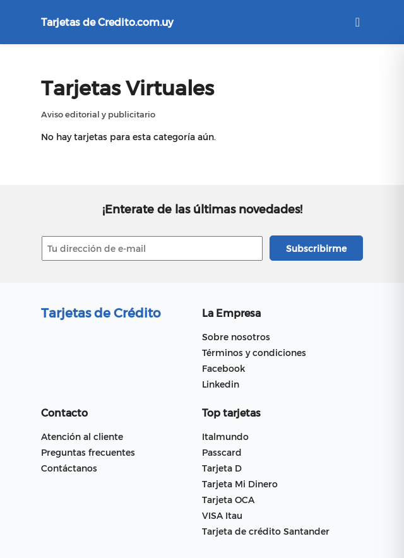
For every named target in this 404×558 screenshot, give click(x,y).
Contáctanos (69, 468)
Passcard (222, 452)
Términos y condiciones (254, 352)
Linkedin (220, 384)
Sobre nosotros (236, 336)
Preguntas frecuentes (88, 452)
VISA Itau (222, 515)
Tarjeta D (222, 468)
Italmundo (225, 436)
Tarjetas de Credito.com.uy (107, 22)
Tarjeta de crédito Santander (266, 531)
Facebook (223, 368)
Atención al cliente (82, 436)
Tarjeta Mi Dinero (240, 483)
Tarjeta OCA (228, 499)
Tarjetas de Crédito (101, 312)
